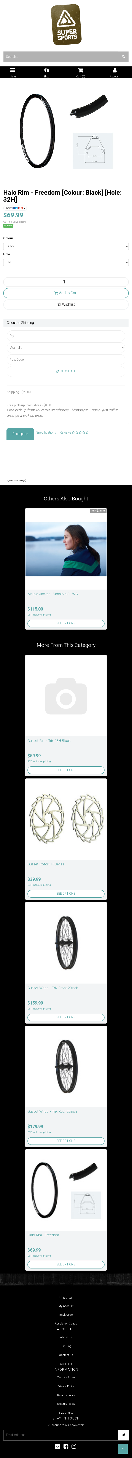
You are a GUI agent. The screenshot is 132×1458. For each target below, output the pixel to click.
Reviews (74, 432)
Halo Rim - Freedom (43, 1235)
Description (20, 434)
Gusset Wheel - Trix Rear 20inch (52, 1111)
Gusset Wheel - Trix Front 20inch (52, 988)
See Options (65, 623)
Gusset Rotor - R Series (45, 864)
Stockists (66, 1364)
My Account (66, 1306)
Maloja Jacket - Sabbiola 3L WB (52, 594)
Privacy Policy (66, 1386)
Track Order (66, 1315)
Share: (15, 208)
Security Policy (66, 1404)
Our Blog (66, 1346)
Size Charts (66, 1413)
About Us (66, 1337)
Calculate (66, 371)
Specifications (46, 432)
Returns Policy (66, 1395)
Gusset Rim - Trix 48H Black (49, 740)
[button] (123, 1449)
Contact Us (66, 1355)
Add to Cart (66, 293)
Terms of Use (66, 1377)
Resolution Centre (66, 1323)
